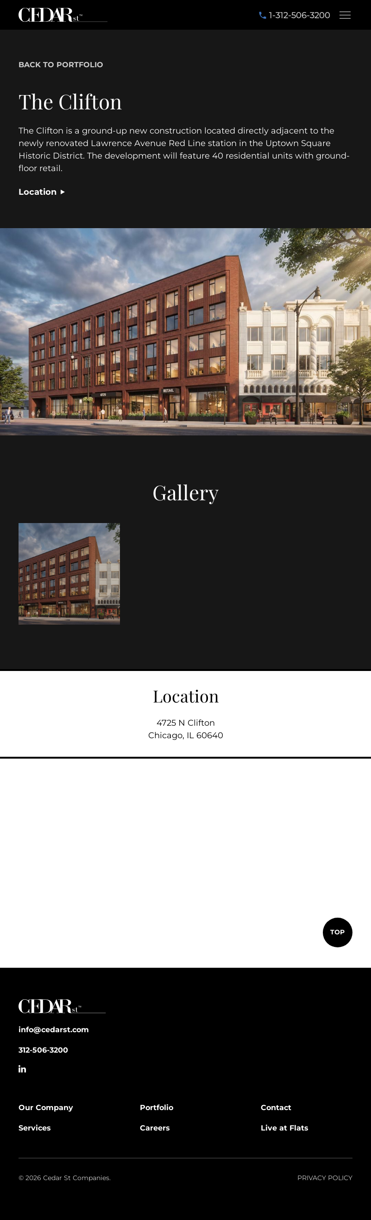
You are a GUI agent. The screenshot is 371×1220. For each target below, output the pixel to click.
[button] (343, 15)
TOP (337, 932)
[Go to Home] (62, 1008)
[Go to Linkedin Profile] (22, 1069)
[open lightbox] (69, 574)
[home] (63, 15)
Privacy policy (324, 1178)
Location (38, 192)
